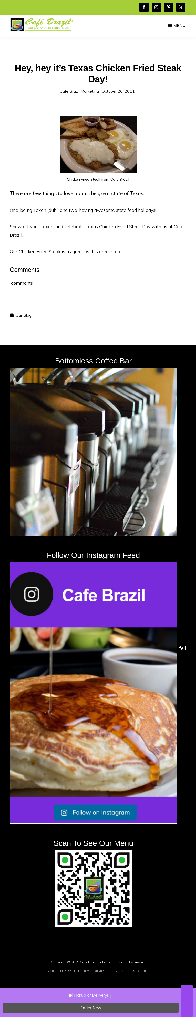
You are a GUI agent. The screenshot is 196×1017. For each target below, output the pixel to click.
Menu (179, 25)
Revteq (139, 962)
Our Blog (24, 315)
